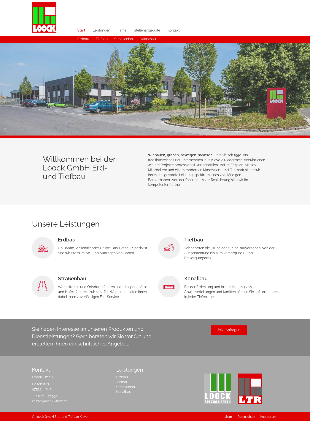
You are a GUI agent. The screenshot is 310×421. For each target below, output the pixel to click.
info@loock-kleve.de (52, 401)
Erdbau (83, 39)
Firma (122, 30)
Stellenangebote (147, 30)
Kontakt (173, 30)
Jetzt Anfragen (228, 330)
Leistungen (101, 30)
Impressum (268, 416)
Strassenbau (124, 39)
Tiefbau (102, 39)
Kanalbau (148, 39)
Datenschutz (246, 416)
